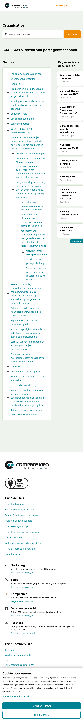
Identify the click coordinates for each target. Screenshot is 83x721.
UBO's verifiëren (13, 537)
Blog (7, 659)
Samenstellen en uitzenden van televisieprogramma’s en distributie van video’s (33, 220)
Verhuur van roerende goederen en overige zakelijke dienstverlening (27, 345)
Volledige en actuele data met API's (23, 543)
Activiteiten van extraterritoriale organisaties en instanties (27, 412)
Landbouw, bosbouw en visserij (27, 73)
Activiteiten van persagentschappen (36, 252)
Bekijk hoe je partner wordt (23, 633)
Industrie (15, 83)
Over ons (9, 649)
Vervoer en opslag (20, 123)
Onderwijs (16, 366)
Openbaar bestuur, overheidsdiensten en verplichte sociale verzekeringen (27, 357)
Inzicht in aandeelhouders (18, 520)
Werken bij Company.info (18, 654)
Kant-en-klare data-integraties (20, 548)
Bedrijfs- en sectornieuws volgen (22, 531)
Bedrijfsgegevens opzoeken (19, 509)
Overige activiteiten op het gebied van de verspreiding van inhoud (36, 274)
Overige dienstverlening (23, 385)
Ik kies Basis (41, 714)
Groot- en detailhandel (22, 118)
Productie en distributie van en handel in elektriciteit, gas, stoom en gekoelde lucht (28, 92)
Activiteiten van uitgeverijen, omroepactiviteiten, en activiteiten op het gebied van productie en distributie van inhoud (28, 143)
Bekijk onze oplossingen (22, 572)
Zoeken (72, 34)
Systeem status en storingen (19, 664)
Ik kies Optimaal (41, 705)
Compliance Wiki (13, 554)
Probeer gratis (62, 5)
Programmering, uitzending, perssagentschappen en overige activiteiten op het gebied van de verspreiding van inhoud (30, 190)
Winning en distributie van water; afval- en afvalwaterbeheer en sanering (28, 105)
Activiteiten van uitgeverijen (30, 153)
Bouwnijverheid (19, 113)
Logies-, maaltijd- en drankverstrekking (21, 130)
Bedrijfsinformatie (14, 503)
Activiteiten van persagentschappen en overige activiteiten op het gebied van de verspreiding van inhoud (33, 238)
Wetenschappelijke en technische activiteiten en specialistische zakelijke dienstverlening (28, 333)
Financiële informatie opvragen (21, 515)
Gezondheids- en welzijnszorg (26, 371)
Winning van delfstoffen (23, 78)
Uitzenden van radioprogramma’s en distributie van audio (32, 206)
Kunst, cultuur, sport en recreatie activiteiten (28, 378)
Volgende (76, 241)
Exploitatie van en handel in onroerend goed (25, 322)
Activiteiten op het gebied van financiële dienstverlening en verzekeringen (26, 311)
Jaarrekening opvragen (17, 526)
